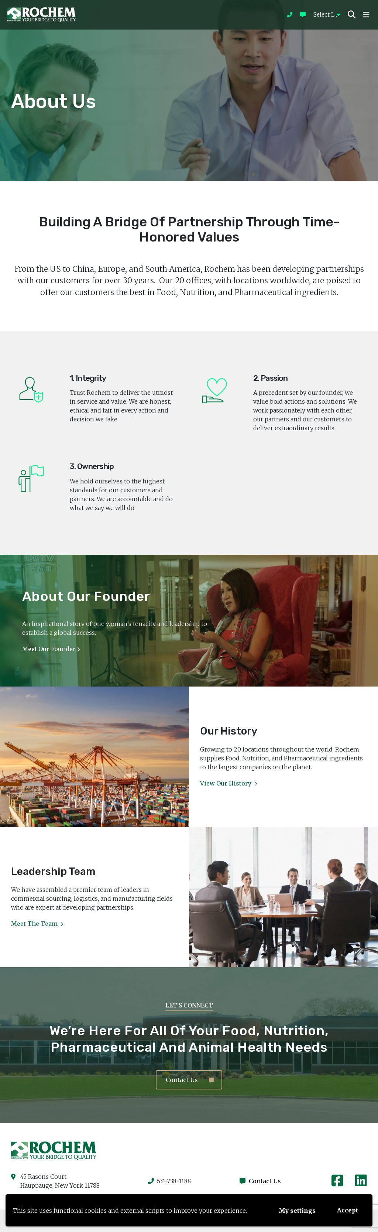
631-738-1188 (169, 1181)
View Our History (228, 783)
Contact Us (190, 1080)
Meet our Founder (51, 649)
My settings (297, 1210)
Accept (347, 1210)
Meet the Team (37, 923)
